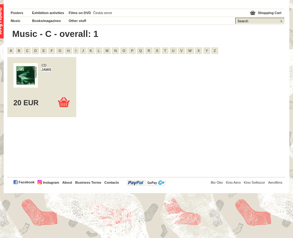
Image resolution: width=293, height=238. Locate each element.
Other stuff (77, 21)
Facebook (26, 182)
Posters (17, 13)
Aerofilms (275, 182)
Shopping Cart (269, 13)
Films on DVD (80, 13)
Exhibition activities (48, 13)
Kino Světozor (254, 182)
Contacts (111, 182)
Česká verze (102, 13)
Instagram (51, 182)
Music (15, 21)
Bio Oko (217, 182)
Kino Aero (233, 182)
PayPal (146, 183)
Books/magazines (46, 21)
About (67, 182)
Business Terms (88, 182)
